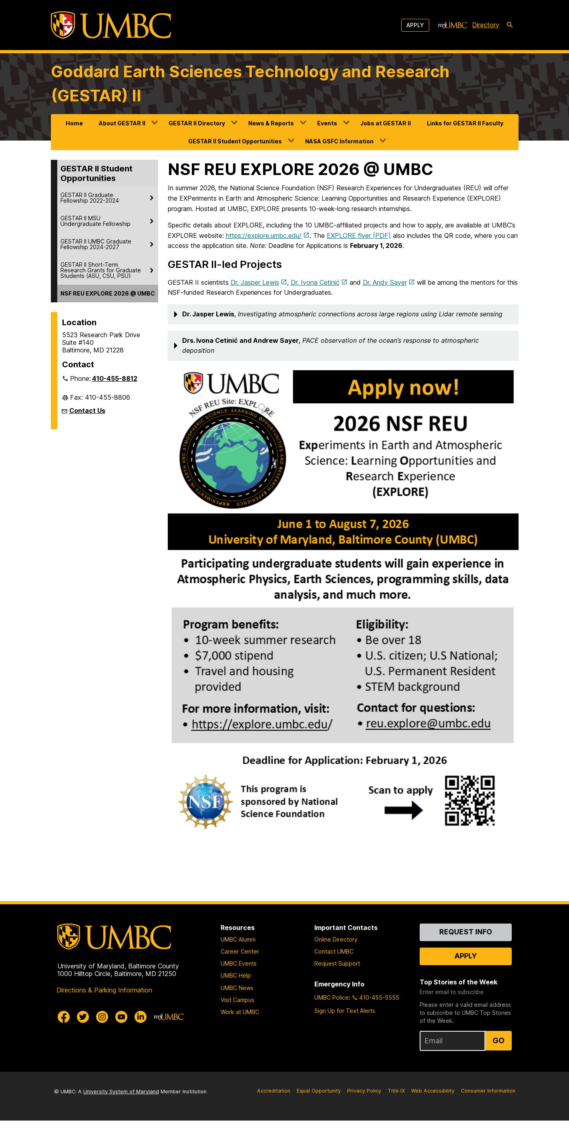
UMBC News (237, 1004)
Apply (415, 25)
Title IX (396, 1107)
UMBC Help (236, 992)
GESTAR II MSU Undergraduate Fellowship (95, 221)
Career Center (240, 968)
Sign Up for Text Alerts (344, 1027)
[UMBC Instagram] (102, 1033)
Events (327, 123)
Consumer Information (488, 1107)
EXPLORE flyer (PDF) (359, 235)
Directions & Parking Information (104, 1007)
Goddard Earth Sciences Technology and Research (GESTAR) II (250, 83)
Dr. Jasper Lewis (255, 282)
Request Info (465, 948)
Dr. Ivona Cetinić (315, 282)
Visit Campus (237, 1016)
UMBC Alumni (238, 955)
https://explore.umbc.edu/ (264, 235)
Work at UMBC (240, 1028)
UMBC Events (239, 980)
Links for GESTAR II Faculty (465, 123)
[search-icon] (510, 25)
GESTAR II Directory (197, 123)
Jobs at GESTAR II (385, 123)
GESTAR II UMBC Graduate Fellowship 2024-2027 (95, 244)
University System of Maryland (121, 1108)
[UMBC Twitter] (83, 1033)
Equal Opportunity (319, 1107)
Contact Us (87, 411)
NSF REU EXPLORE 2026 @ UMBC (107, 293)
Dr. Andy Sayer (385, 282)
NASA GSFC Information (339, 141)
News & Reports (271, 123)
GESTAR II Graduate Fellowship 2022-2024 (89, 197)
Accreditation (273, 1107)
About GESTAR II (122, 123)
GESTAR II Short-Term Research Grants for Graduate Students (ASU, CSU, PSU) (100, 270)
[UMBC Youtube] (121, 1033)
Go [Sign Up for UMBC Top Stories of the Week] (499, 1057)
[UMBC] (110, 25)
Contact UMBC (334, 968)
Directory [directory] (486, 25)
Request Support (337, 980)
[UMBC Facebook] (63, 1033)
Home (74, 123)
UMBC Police (331, 1013)
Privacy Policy (364, 1107)
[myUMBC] (452, 25)
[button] (343, 314)
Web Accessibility (432, 1107)
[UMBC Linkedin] (140, 1033)
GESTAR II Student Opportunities (235, 141)
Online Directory (336, 955)
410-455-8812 (114, 378)
